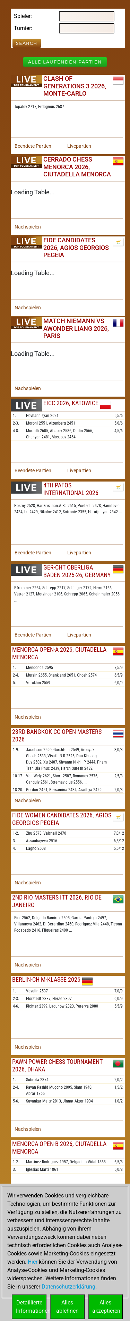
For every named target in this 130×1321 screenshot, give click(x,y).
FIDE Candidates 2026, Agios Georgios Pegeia (76, 247)
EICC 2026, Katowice (70, 403)
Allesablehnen (67, 1306)
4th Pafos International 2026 (70, 489)
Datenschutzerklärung (68, 1286)
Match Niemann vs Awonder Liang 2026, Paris (76, 328)
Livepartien (79, 146)
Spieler (22, 16)
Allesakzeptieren (106, 1306)
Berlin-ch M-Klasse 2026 (46, 979)
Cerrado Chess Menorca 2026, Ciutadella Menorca (77, 167)
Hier (32, 1262)
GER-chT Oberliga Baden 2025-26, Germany (77, 571)
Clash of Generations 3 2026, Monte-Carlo (74, 86)
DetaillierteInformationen (31, 1306)
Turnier (22, 28)
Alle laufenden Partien (65, 62)
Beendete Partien (33, 146)
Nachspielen (28, 227)
